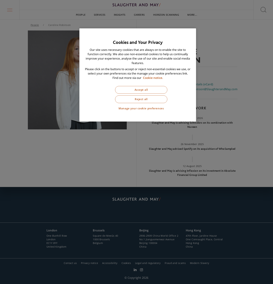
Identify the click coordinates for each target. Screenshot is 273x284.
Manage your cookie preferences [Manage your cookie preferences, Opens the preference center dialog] (141, 108)
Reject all (141, 99)
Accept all (141, 90)
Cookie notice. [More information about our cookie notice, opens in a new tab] (153, 78)
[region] (137, 75)
